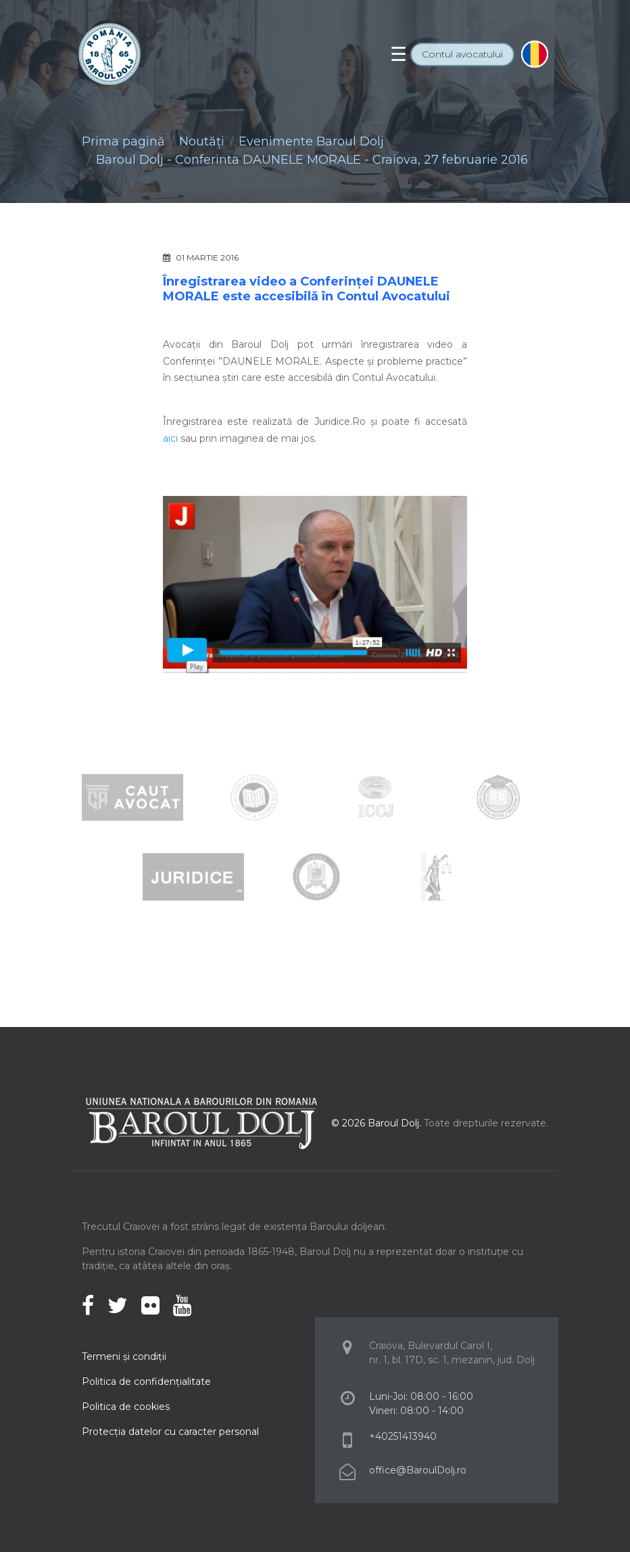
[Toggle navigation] (398, 54)
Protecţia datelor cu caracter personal (170, 1431)
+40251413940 (403, 1436)
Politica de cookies (126, 1406)
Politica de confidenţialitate (146, 1381)
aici (170, 438)
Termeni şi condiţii (124, 1356)
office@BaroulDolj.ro (417, 1470)
